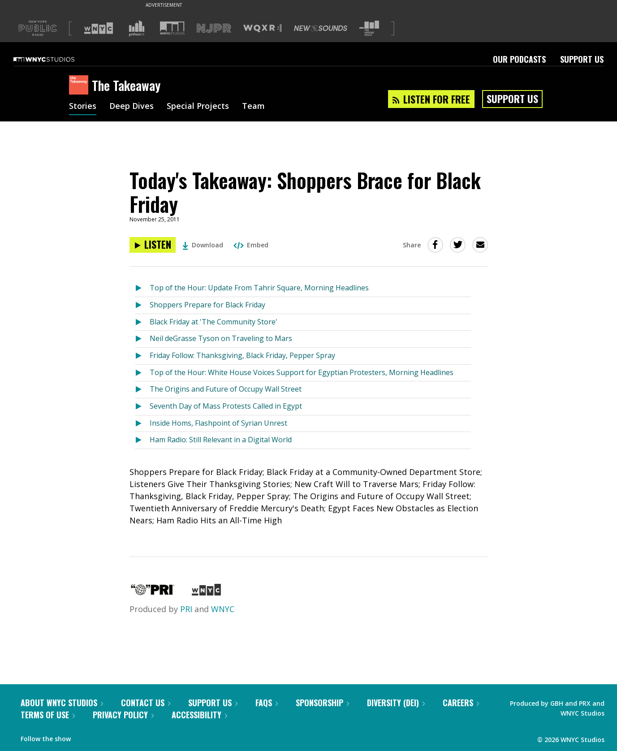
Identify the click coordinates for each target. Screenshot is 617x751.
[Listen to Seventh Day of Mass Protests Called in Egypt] (142, 406)
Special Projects (198, 107)
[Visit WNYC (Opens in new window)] (98, 28)
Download (202, 245)
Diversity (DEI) (396, 702)
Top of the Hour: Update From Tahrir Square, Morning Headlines (259, 288)
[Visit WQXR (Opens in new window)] (262, 28)
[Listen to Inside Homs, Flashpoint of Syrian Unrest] (142, 423)
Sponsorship (322, 702)
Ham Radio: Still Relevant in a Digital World (221, 440)
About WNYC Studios (62, 702)
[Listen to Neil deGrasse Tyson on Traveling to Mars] (142, 339)
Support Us (582, 59)
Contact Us (145, 702)
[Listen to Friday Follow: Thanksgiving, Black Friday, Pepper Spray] (142, 356)
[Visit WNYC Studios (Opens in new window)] (172, 28)
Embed (250, 245)
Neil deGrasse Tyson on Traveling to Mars (221, 338)
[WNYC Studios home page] (55, 59)
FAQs (266, 702)
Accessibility (199, 715)
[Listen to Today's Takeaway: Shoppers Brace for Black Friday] (152, 245)
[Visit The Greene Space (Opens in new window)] (369, 28)
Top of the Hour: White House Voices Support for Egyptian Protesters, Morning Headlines (301, 372)
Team (253, 107)
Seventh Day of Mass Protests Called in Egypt (226, 406)
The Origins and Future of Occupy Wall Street (226, 389)
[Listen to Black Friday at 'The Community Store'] (142, 322)
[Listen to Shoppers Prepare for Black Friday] (142, 305)
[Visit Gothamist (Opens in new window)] (136, 28)
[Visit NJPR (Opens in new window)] (214, 28)
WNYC (222, 609)
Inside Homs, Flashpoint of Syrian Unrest (218, 423)
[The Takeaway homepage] (80, 85)
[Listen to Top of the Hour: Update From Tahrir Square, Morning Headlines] (142, 288)
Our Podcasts (519, 59)
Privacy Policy (123, 715)
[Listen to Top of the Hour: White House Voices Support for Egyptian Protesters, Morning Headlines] (142, 373)
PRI (186, 609)
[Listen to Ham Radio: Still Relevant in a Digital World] (142, 440)
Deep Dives (131, 107)
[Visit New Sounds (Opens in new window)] (320, 28)
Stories (82, 107)
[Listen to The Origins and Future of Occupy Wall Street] (142, 389)
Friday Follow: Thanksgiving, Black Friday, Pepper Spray (242, 355)
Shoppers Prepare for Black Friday (207, 305)
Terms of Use (48, 715)
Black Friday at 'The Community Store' (213, 322)
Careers (461, 702)
